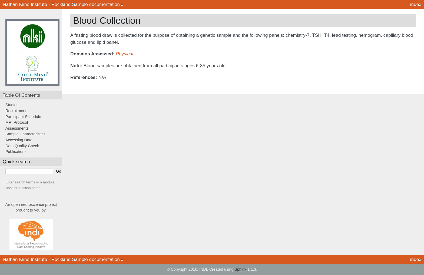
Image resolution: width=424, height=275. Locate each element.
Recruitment (16, 111)
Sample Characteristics (25, 134)
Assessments (17, 128)
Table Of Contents (21, 95)
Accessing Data (18, 140)
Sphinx (240, 269)
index (415, 4)
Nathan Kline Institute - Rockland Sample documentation (61, 4)
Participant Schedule (23, 117)
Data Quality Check (22, 146)
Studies (11, 105)
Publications (16, 151)
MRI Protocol (16, 122)
